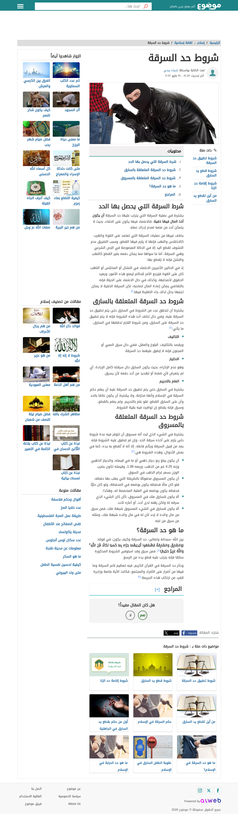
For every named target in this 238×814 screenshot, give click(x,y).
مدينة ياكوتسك (69, 532)
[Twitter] (208, 790)
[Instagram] (200, 790)
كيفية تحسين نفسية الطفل (60, 565)
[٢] (170, 327)
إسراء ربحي (171, 70)
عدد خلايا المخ (71, 508)
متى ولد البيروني (68, 573)
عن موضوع (74, 789)
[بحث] (146, 6)
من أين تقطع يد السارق (205, 198)
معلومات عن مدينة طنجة (63, 548)
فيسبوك (192, 633)
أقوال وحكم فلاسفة (66, 500)
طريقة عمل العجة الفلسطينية (59, 516)
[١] (132, 291)
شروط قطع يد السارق (206, 173)
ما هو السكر (72, 557)
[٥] (139, 576)
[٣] (132, 451)
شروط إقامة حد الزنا (205, 185)
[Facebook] (217, 790)
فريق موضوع (33, 804)
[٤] (159, 550)
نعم (142, 615)
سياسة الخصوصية (69, 796)
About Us (74, 804)
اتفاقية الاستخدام (30, 796)
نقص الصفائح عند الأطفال (62, 524)
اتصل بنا (36, 789)
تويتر (176, 633)
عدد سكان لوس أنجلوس (63, 540)
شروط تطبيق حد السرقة (205, 160)
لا (130, 615)
